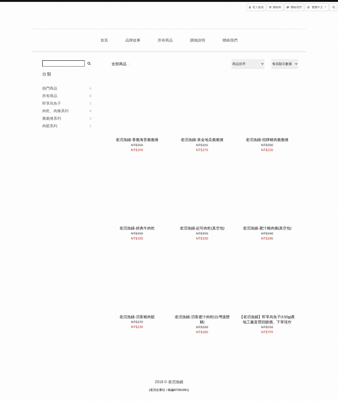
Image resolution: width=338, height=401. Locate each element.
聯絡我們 (230, 40)
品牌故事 (132, 40)
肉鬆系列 (49, 125)
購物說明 (197, 40)
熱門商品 (49, 88)
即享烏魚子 (51, 103)
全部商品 (119, 63)
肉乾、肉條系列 (55, 110)
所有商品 (165, 40)
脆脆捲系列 (51, 118)
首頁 (104, 40)
